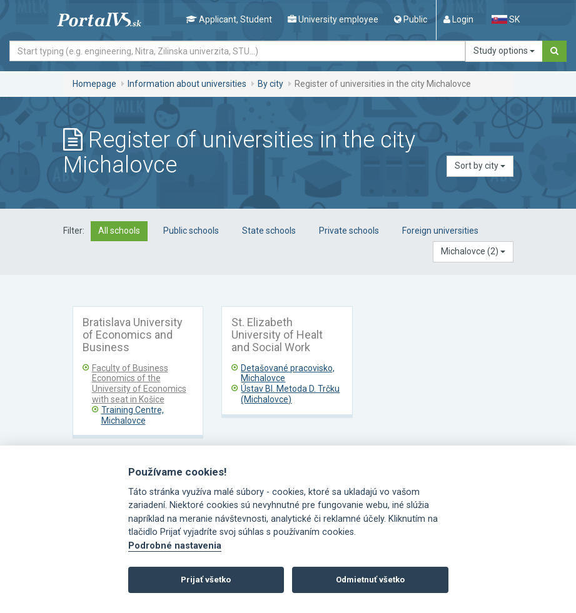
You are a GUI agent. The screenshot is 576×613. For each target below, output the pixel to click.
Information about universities (187, 84)
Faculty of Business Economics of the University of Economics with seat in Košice (139, 383)
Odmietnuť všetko (370, 579)
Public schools (191, 231)
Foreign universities (440, 231)
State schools (269, 231)
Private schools (349, 231)
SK (505, 19)
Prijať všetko (206, 579)
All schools (119, 231)
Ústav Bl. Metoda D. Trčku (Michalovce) (290, 394)
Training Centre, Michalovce (132, 415)
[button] (473, 251)
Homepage (94, 84)
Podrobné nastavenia (174, 546)
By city (270, 84)
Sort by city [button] (480, 166)
